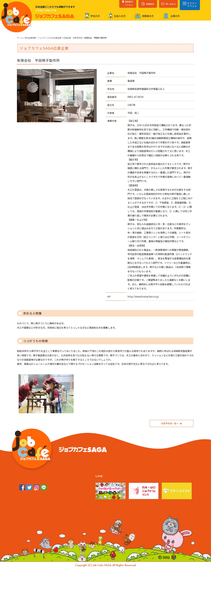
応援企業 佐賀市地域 (72, 37)
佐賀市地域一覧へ (171, 423)
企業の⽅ (171, 16)
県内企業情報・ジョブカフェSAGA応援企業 (43, 37)
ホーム (20, 37)
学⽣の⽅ (92, 16)
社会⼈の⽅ (117, 16)
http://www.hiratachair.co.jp (143, 296)
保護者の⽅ (144, 16)
